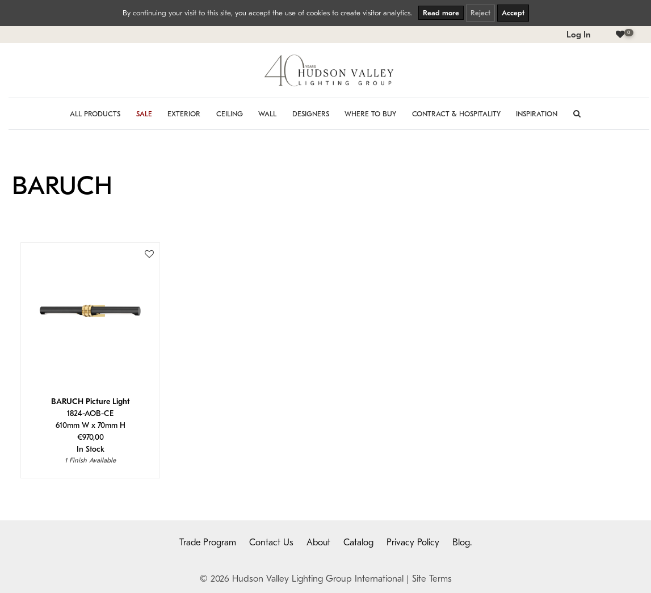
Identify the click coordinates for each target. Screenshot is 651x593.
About (318, 542)
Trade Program (207, 542)
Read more (441, 13)
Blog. (462, 542)
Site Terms (432, 578)
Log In (578, 35)
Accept (513, 13)
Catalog (358, 542)
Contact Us (271, 542)
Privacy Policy (413, 542)
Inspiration (536, 114)
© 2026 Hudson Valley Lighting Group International (302, 578)
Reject (480, 13)
